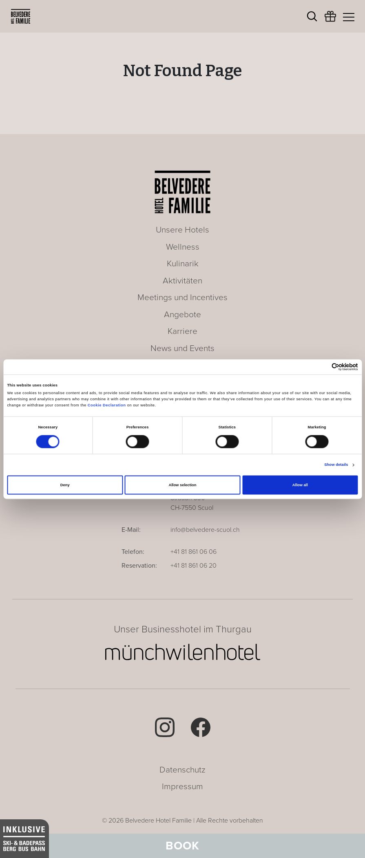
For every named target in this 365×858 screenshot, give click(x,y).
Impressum (182, 786)
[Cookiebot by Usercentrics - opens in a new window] (322, 367)
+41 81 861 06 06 (193, 552)
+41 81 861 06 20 (193, 566)
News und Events (182, 348)
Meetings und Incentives (182, 297)
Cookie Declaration (107, 406)
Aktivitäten (182, 281)
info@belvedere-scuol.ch (205, 530)
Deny (65, 485)
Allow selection (182, 485)
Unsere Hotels (182, 230)
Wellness (182, 247)
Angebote (182, 314)
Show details (336, 465)
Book (182, 846)
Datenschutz (182, 770)
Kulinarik (183, 264)
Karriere (182, 331)
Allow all (300, 485)
